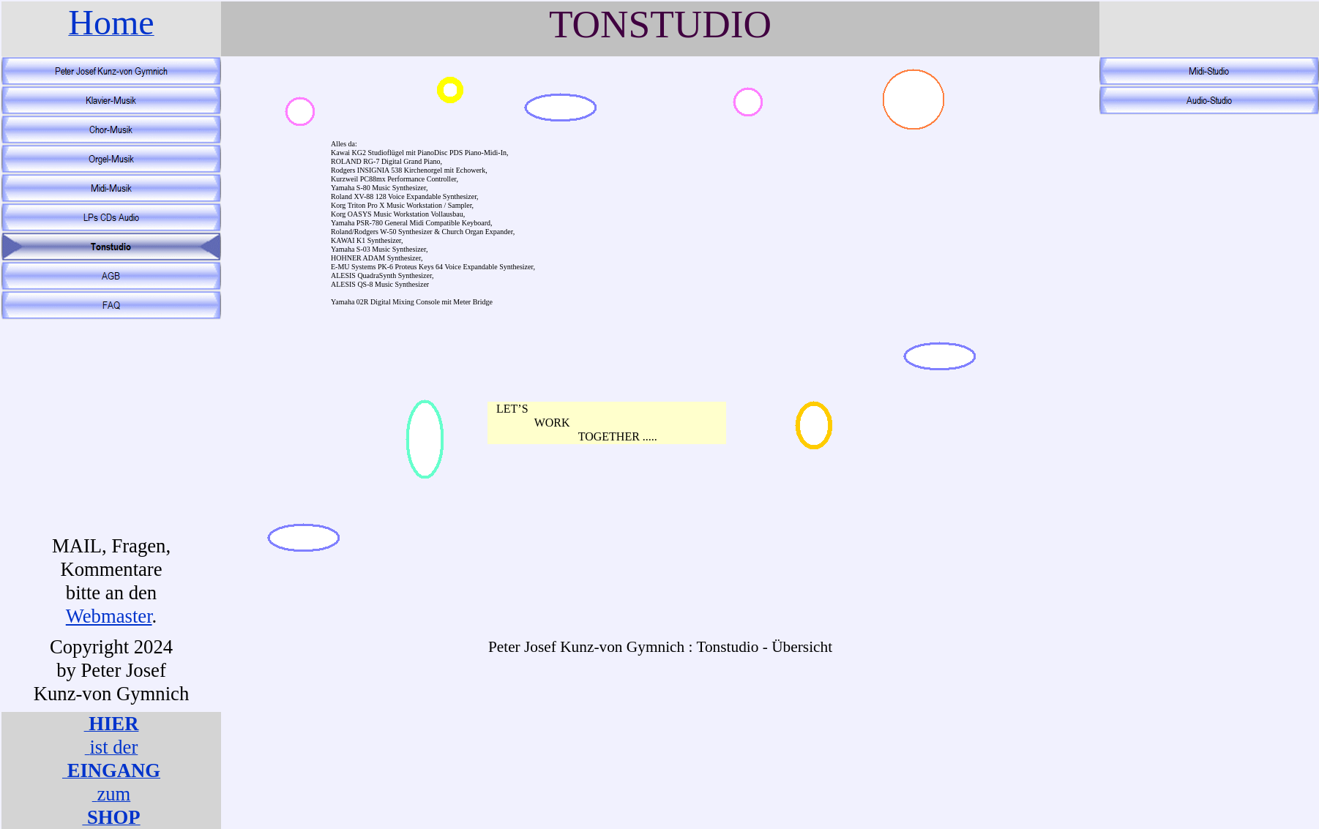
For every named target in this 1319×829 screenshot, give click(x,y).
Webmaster (109, 616)
